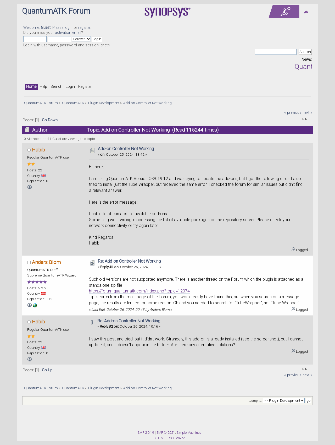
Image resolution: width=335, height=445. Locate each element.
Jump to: (255, 401)
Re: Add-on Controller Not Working (129, 261)
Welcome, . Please (43, 27)
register (84, 27)
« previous (293, 112)
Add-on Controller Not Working (126, 148)
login (68, 27)
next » (307, 112)
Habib (38, 150)
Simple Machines (189, 433)
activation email (68, 32)
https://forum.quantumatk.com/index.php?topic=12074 (139, 291)
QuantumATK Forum (56, 11)
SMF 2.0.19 (146, 433)
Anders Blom (46, 262)
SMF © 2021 (166, 433)
